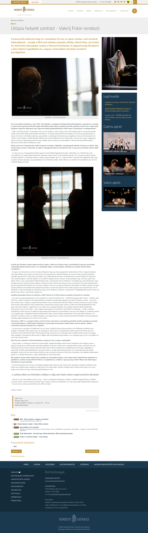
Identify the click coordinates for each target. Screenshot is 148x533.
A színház (124, 11)
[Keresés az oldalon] (134, 10)
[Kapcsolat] (115, 2)
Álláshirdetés (17, 486)
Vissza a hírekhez (17, 20)
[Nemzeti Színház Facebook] (118, 2)
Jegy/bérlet (111, 11)
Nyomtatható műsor (20, 479)
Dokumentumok (18, 483)
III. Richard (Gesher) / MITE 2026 (116, 151)
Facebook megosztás (18, 456)
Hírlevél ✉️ (16, 472)
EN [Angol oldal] (131, 2)
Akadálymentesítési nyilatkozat (109, 464)
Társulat (98, 11)
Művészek (50, 464)
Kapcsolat (15, 493)
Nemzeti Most (19, 2)
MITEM (71, 11)
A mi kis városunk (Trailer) (114, 206)
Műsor (80, 11)
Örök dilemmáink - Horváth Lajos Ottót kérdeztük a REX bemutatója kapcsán (46, 433)
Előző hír (16, 451)
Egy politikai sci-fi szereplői (29, 427)
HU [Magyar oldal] (135, 2)
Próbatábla (16, 500)
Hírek (88, 11)
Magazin (35, 2)
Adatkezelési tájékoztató (22, 476)
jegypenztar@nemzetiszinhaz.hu (60, 494)
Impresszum (16, 497)
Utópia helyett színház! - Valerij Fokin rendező (32, 424)
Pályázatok (16, 490)
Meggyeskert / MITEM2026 (114, 174)
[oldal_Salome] (119, 63)
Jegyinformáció (67, 464)
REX (15, 446)
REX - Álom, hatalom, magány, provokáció (34, 419)
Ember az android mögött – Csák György (34, 437)
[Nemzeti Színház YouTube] (121, 2)
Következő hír (92, 451)
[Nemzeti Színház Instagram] (124, 2)
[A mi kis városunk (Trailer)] (119, 197)
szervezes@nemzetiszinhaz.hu (55, 481)
